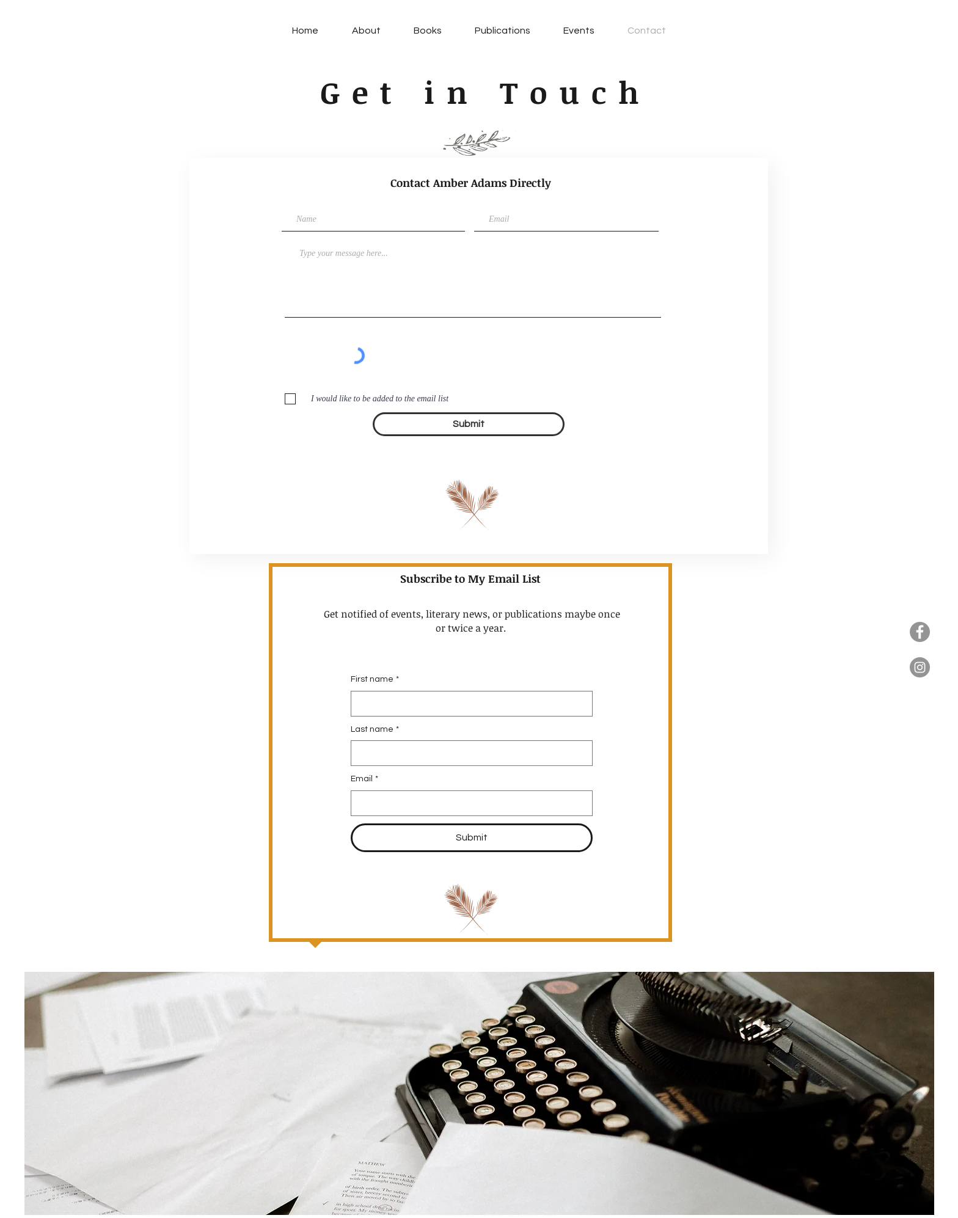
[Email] (468, 803)
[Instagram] (920, 667)
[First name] (468, 703)
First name (375, 680)
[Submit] (469, 424)
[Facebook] (920, 632)
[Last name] (468, 753)
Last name (375, 730)
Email (364, 779)
